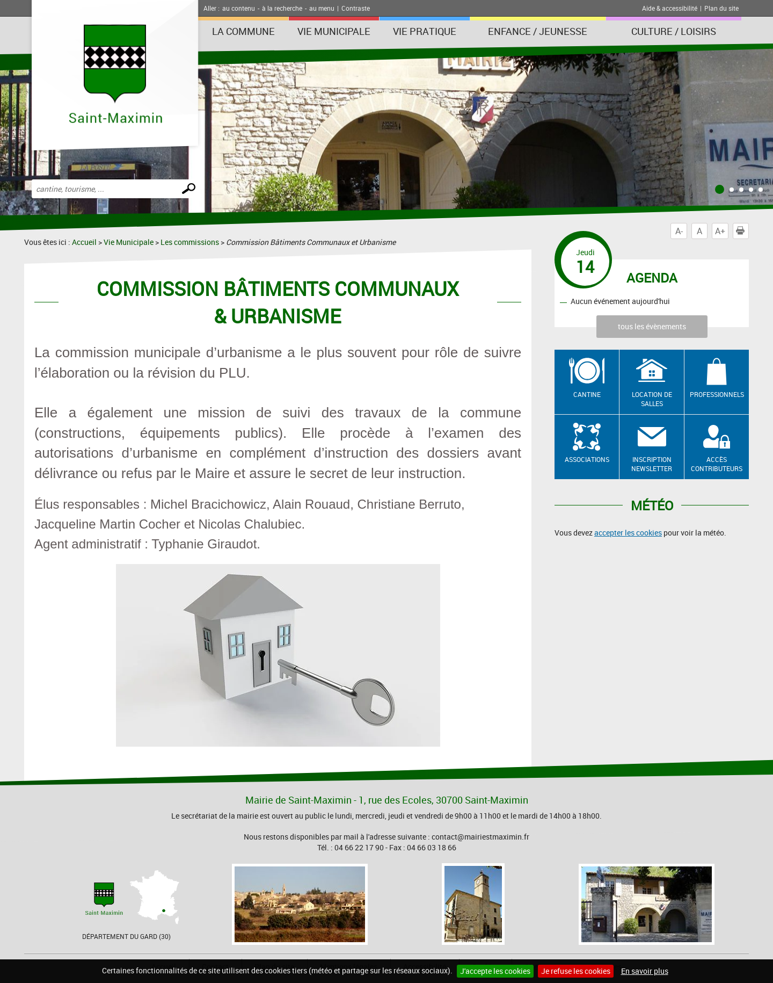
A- (679, 231)
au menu (321, 8)
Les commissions (190, 242)
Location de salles (652, 399)
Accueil (84, 242)
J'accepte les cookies (495, 971)
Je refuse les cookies (575, 971)
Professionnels (717, 394)
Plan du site (721, 8)
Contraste (355, 8)
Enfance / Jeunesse (537, 31)
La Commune (243, 31)
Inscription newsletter (651, 464)
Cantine (587, 394)
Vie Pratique (424, 31)
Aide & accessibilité (669, 8)
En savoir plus (644, 971)
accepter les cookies (628, 532)
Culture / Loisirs (673, 31)
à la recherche (282, 8)
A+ (720, 231)
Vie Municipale (333, 31)
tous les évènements (652, 326)
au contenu (238, 8)
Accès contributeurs (716, 464)
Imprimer (742, 231)
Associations (587, 459)
